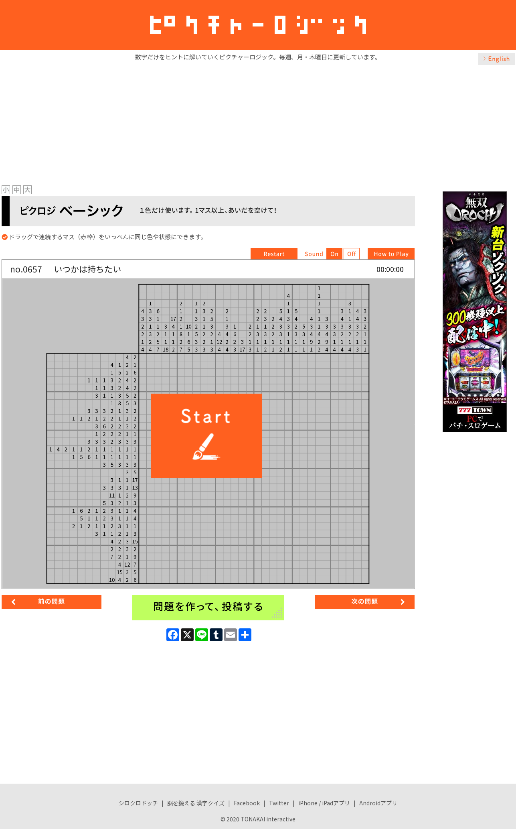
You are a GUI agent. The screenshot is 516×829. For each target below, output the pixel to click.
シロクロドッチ (138, 803)
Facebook (247, 803)
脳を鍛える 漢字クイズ (196, 803)
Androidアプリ (378, 803)
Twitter (279, 803)
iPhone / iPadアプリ (324, 803)
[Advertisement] (258, 123)
